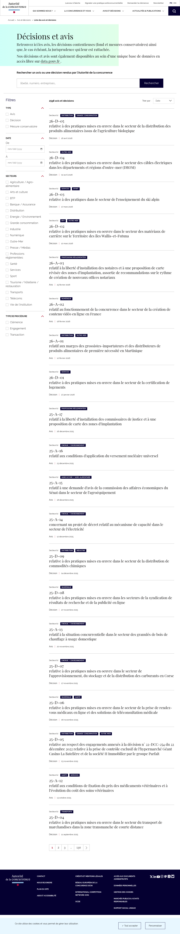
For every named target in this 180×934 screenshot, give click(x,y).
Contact (41, 895)
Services (12, 269)
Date (25, 138)
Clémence (13, 322)
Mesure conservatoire (20, 126)
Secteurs (25, 176)
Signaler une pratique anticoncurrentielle (104, 3)
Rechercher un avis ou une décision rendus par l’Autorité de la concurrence (64, 72)
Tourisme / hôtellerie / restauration (20, 284)
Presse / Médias (16, 247)
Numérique (13, 235)
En (175, 3)
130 (80, 867)
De (7, 142)
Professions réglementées (13, 255)
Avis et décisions (113, 11)
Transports (13, 292)
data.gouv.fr (50, 61)
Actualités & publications (148, 11)
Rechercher (151, 83)
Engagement (14, 328)
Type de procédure (25, 316)
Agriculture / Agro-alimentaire (18, 184)
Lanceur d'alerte (72, 3)
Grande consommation (20, 222)
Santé (10, 263)
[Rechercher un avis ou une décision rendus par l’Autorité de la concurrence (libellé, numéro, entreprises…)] (78, 83)
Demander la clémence (138, 3)
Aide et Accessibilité (46, 915)
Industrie (12, 229)
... (71, 866)
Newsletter (158, 3)
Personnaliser (155, 926)
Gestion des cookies (123, 911)
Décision (12, 120)
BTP (9, 198)
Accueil (11, 20)
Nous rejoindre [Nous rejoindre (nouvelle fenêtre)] (44, 902)
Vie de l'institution (17, 304)
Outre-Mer (13, 241)
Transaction (13, 334)
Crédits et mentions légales (89, 895)
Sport (10, 276)
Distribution (13, 210)
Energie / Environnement (22, 216)
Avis (9, 114)
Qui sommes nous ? (44, 11)
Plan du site (43, 908)
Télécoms (12, 298)
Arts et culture (15, 192)
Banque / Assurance (19, 204)
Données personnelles (125, 905)
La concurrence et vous (79, 11)
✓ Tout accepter (130, 926)
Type (25, 108)
